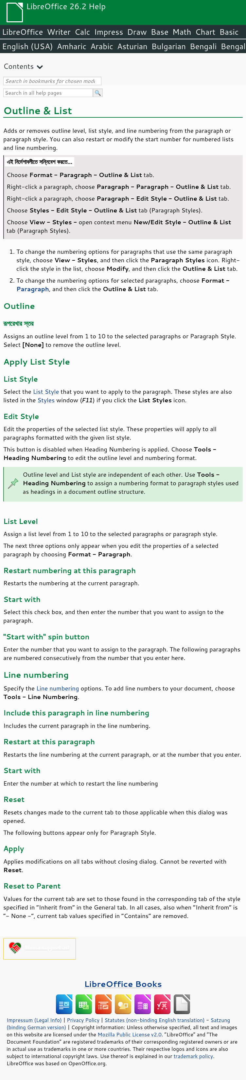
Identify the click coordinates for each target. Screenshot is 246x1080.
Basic (228, 31)
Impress (108, 31)
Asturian (132, 46)
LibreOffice (22, 31)
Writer (58, 31)
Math (181, 31)
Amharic (71, 46)
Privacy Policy (83, 1020)
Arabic (101, 46)
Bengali (203, 46)
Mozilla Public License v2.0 (129, 1034)
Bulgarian (168, 46)
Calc (82, 31)
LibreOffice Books (123, 984)
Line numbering (57, 688)
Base (159, 31)
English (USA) (27, 46)
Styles (46, 400)
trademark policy (193, 1056)
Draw (137, 31)
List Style (46, 391)
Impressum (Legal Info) (34, 1020)
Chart (205, 31)
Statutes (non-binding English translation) (154, 1020)
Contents (18, 66)
